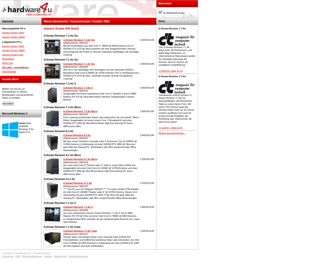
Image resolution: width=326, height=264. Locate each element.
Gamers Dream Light (12, 54)
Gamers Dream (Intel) (13, 32)
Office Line (7, 63)
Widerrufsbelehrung (32, 256)
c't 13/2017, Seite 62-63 (171, 127)
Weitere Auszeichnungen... (172, 133)
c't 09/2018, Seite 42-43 (171, 71)
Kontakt (97, 21)
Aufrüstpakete (9, 71)
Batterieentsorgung (78, 256)
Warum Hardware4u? (56, 21)
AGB (17, 256)
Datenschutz (60, 256)
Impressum (7, 256)
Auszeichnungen (80, 21)
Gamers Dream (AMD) (13, 37)
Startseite (8, 21)
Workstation (8, 59)
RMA (107, 21)
